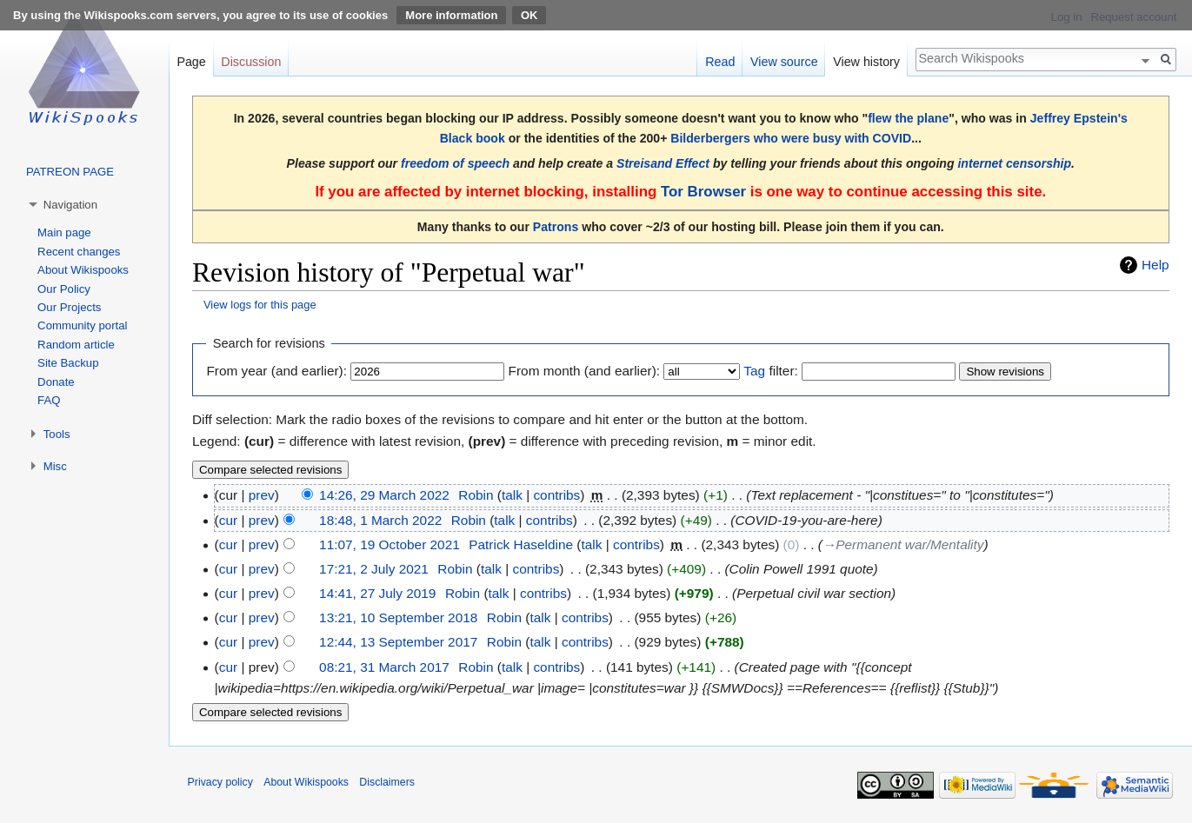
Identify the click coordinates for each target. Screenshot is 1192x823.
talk (512, 495)
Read (720, 62)
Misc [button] (55, 466)
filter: (770, 370)
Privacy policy (220, 782)
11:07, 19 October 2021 (389, 544)
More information (451, 15)
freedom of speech (455, 163)
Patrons (555, 227)
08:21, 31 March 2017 (384, 667)
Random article (76, 344)
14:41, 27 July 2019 (377, 593)
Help (1155, 264)
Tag (754, 370)
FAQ (48, 400)
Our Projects (69, 307)
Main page (64, 232)
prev (262, 495)
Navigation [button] (70, 204)
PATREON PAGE (70, 171)
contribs (556, 495)
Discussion (251, 62)
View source (784, 62)
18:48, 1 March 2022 (380, 520)
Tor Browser (703, 191)
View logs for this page (259, 304)
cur (228, 520)
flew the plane (908, 118)
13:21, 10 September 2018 (398, 617)
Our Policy (63, 288)
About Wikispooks (83, 269)
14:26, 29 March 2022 (384, 495)
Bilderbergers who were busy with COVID (790, 138)
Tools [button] (56, 434)
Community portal (82, 325)
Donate (56, 381)
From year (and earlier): (276, 370)
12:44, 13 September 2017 (398, 641)
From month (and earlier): (584, 370)
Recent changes (78, 251)
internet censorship (1014, 163)
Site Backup (67, 362)
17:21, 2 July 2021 (374, 568)
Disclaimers (387, 782)
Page (190, 62)
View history (866, 62)
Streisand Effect (662, 163)
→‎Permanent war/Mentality (903, 544)
